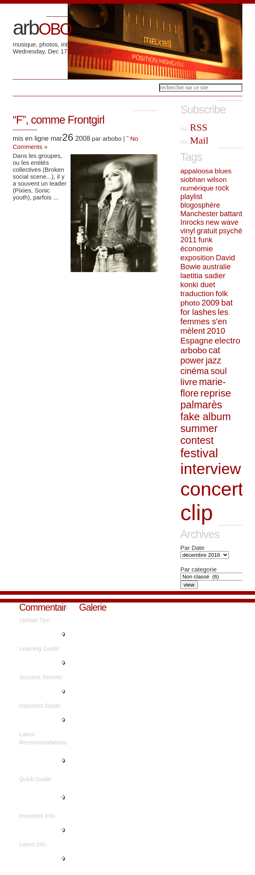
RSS (193, 127)
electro (227, 340)
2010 (216, 330)
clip (196, 513)
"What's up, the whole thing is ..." (40, 720)
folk (221, 293)
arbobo (193, 350)
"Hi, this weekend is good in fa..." (41, 634)
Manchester (199, 214)
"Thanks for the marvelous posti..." (42, 663)
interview (210, 468)
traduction (197, 293)
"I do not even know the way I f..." (38, 797)
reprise (215, 393)
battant (231, 214)
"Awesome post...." (32, 858)
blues (223, 171)
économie (196, 248)
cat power (200, 356)
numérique (197, 188)
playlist (191, 197)
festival (199, 453)
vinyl (187, 231)
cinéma (194, 371)
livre (188, 382)
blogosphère (200, 205)
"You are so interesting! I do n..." (38, 760)
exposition (197, 257)
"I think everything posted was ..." (41, 691)
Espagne (196, 340)
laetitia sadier (203, 275)
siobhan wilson (203, 179)
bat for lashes (206, 307)
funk (205, 239)
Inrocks (192, 222)
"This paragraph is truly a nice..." (42, 830)
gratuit (207, 231)
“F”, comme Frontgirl (58, 120)
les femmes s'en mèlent (204, 321)
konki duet (197, 284)
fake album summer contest (205, 428)
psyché (230, 231)
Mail (194, 140)
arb (42, 27)
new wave (222, 222)
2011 (188, 240)
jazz (213, 361)
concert (212, 489)
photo (190, 303)
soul (219, 371)
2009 (211, 302)
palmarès (201, 404)
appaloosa (196, 171)
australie (216, 266)
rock (222, 188)
